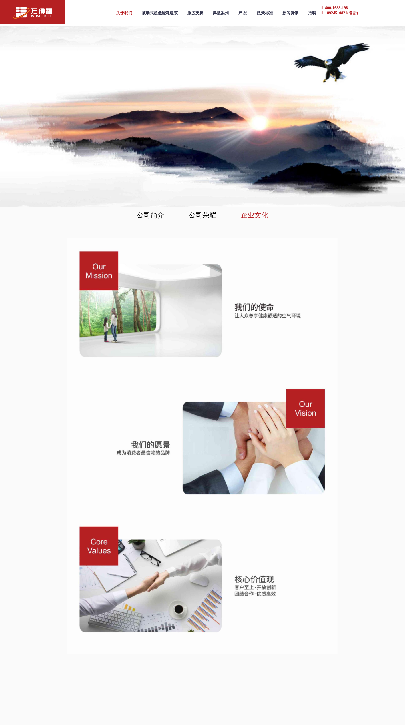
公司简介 (150, 215)
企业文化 (254, 215)
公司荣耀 (202, 215)
